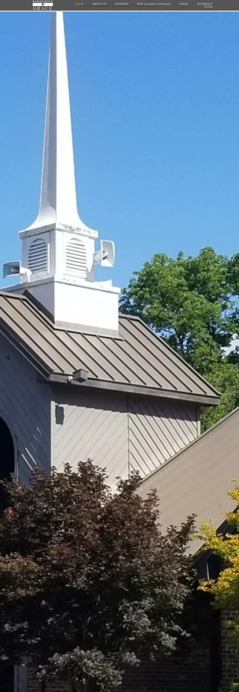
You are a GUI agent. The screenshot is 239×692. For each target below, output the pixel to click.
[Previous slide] (8, 357)
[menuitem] (79, 4)
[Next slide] (230, 357)
